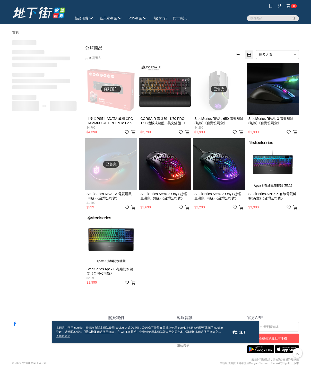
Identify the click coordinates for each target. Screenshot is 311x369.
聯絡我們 (183, 346)
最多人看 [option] (265, 55)
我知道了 (239, 332)
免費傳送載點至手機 (273, 338)
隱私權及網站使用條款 (99, 332)
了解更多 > (63, 336)
